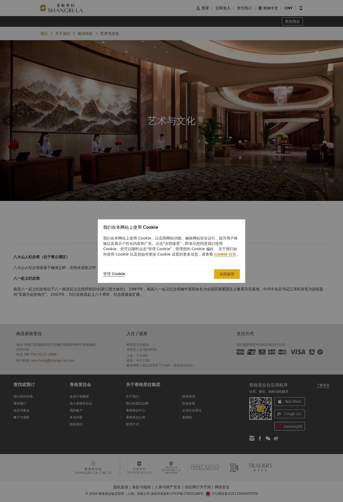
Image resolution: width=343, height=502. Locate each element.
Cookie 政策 (225, 254)
